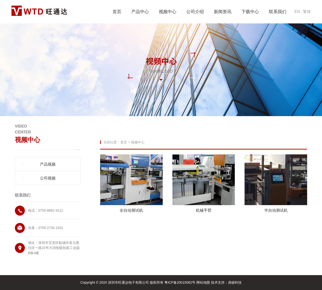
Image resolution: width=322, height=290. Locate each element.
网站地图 (203, 282)
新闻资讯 (222, 11)
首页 (117, 11)
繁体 (307, 12)
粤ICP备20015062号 (180, 282)
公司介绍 (195, 11)
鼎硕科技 (235, 282)
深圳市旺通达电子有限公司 (128, 282)
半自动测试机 (276, 210)
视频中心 (167, 11)
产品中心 (140, 11)
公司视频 (48, 178)
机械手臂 (203, 210)
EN (297, 12)
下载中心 (250, 11)
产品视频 (48, 164)
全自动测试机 (131, 210)
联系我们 (277, 11)
